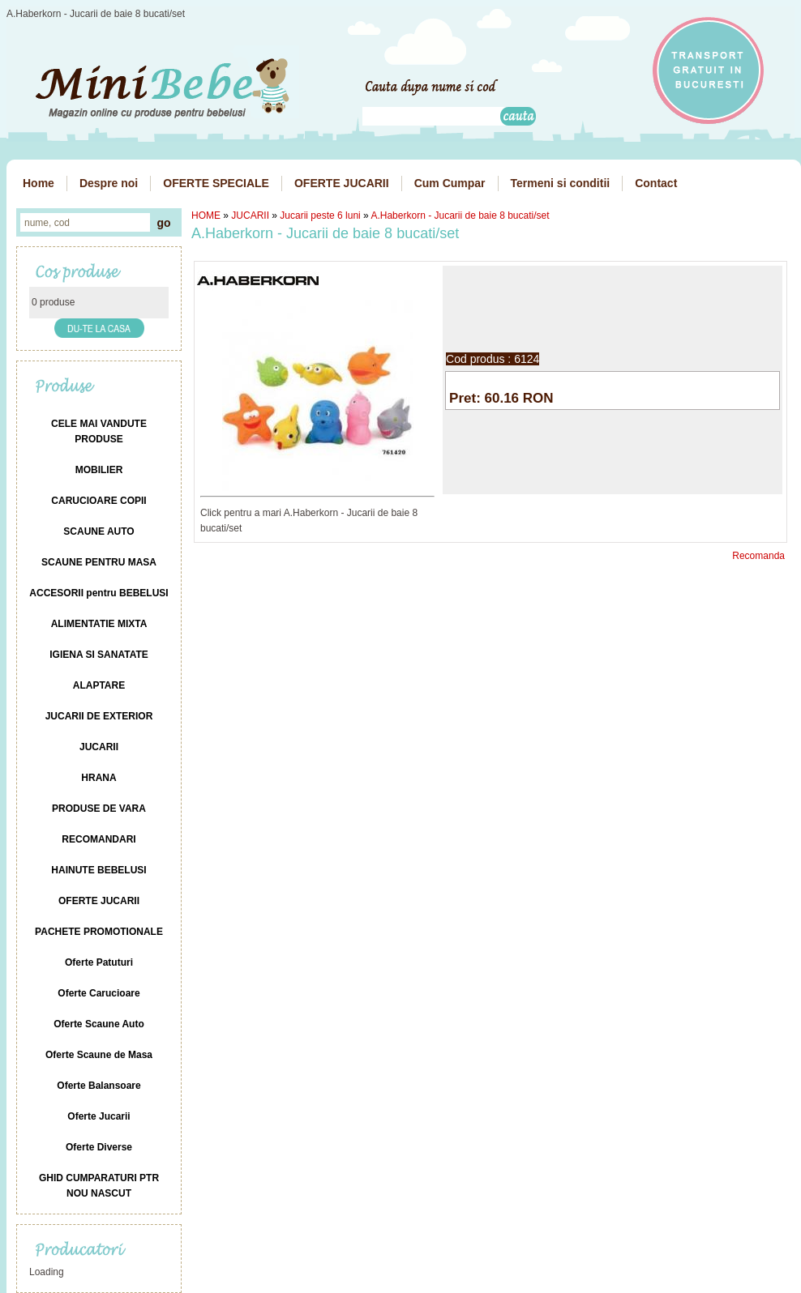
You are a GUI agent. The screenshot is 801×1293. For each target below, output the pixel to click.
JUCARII (250, 215)
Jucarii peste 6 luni (320, 215)
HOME (206, 215)
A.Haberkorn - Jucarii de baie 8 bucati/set (460, 215)
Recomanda (758, 555)
